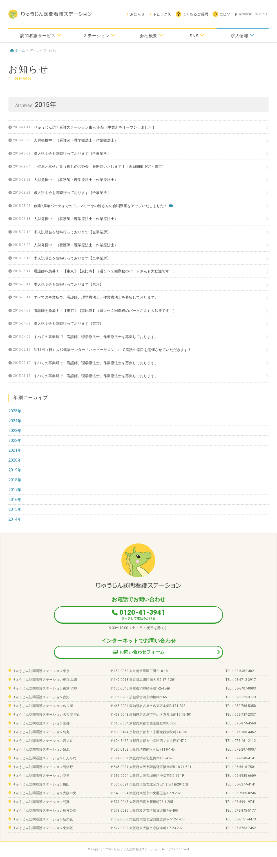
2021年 (14, 450)
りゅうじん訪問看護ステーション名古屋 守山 (46, 715)
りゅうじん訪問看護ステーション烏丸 (41, 732)
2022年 (14, 440)
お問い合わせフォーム (138, 652)
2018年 (14, 480)
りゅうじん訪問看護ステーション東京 (41, 671)
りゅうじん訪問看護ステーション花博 (41, 776)
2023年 (14, 430)
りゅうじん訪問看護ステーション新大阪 (42, 819)
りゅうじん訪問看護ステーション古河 (41, 697)
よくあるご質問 (192, 14)
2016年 (14, 499)
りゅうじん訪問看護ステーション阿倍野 (42, 767)
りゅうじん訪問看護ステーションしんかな (44, 758)
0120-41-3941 (138, 614)
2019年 (14, 470)
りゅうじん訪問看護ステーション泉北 (41, 749)
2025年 (14, 411)
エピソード (241, 14)
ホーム (17, 50)
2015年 (14, 509)
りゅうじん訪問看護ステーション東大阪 (42, 828)
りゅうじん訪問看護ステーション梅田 (41, 784)
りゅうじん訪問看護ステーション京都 (41, 723)
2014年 (14, 519)
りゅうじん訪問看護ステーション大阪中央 (44, 793)
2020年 (14, 460)
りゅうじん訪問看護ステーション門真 (41, 802)
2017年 (14, 489)
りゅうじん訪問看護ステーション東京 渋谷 (44, 688)
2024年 (14, 421)
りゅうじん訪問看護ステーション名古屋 (42, 706)
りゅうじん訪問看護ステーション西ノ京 (42, 741)
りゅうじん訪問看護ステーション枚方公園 (44, 811)
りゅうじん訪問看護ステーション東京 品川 (44, 680)
